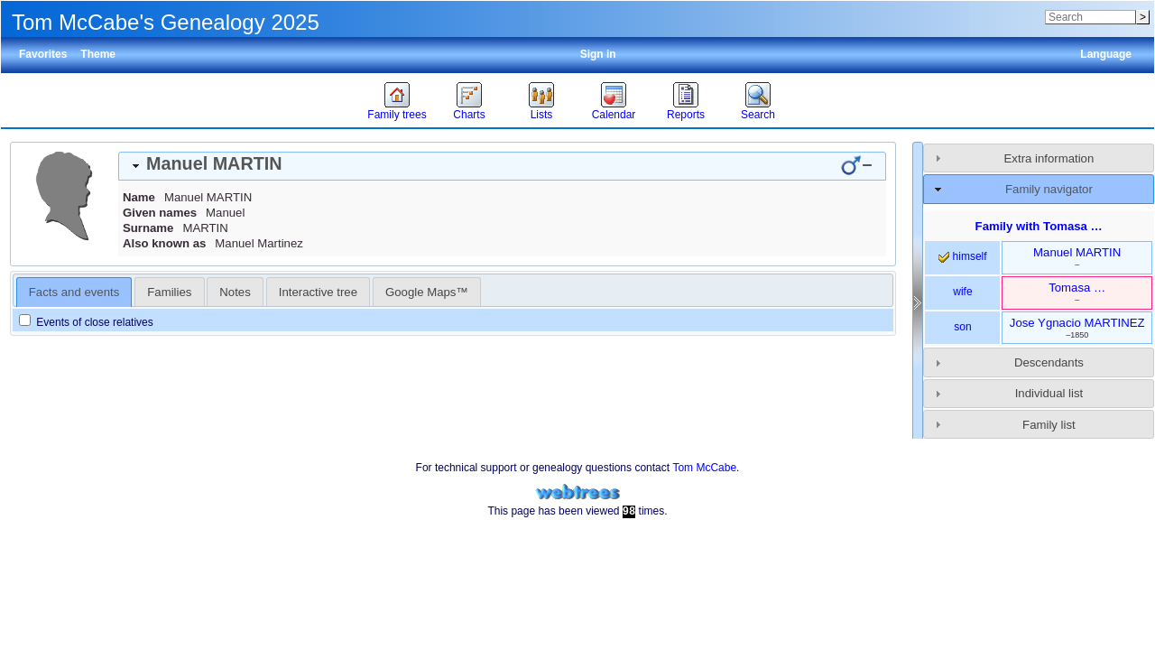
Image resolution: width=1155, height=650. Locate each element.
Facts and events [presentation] (74, 292)
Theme (98, 54)
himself (962, 256)
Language (1106, 54)
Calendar (614, 114)
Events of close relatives (86, 322)
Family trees (396, 114)
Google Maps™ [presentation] (426, 292)
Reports (686, 114)
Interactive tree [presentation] (318, 292)
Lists (542, 114)
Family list (1049, 425)
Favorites (43, 54)
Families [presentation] (169, 292)
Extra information (1049, 158)
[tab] (502, 166)
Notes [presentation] (234, 292)
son (962, 326)
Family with (1039, 226)
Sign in (598, 54)
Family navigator (1049, 189)
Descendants (1049, 362)
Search (758, 114)
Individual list (1049, 393)
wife (962, 291)
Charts (469, 114)
